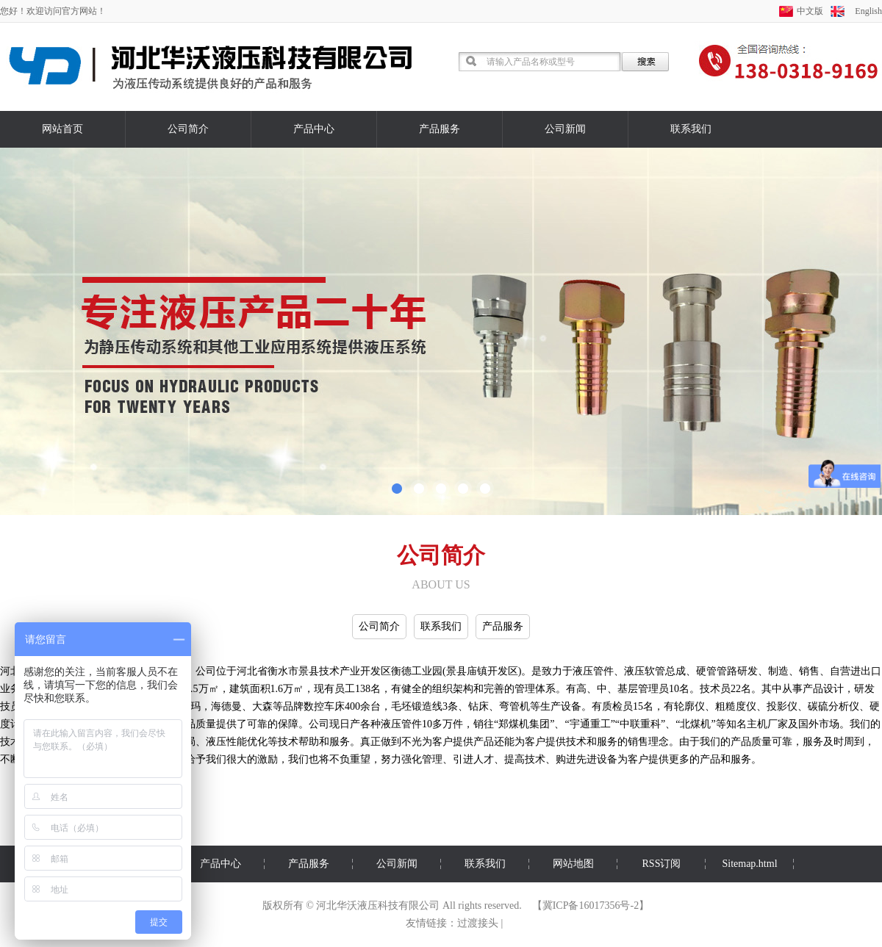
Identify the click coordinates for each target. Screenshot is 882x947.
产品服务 (439, 128)
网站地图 (573, 863)
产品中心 (313, 128)
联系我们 (690, 128)
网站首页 (62, 128)
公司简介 (188, 128)
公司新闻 (565, 128)
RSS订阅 (661, 863)
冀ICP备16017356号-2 (590, 905)
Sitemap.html (749, 863)
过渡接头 (477, 923)
